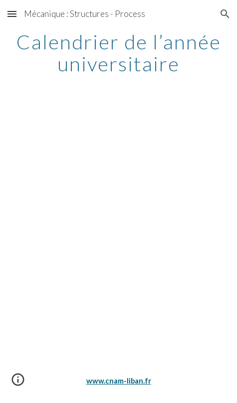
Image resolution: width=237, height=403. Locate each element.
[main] (118, 53)
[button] (12, 13)
